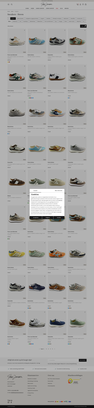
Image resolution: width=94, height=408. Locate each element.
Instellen (59, 217)
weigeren (48, 217)
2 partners (60, 200)
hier (49, 210)
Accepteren (35, 217)
